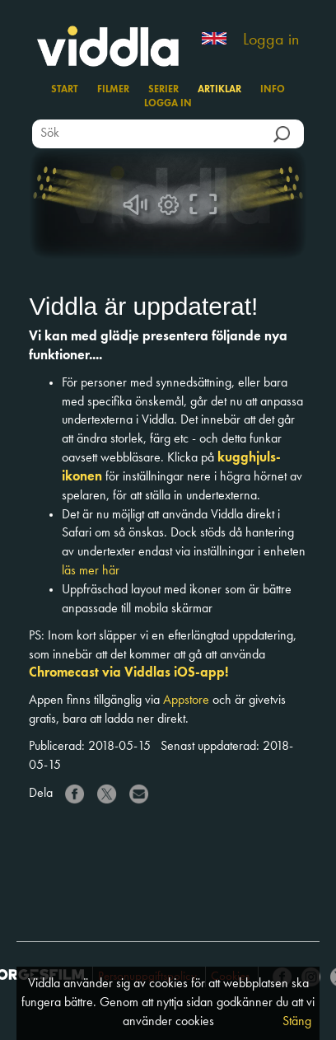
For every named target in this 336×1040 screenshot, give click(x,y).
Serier (163, 90)
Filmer (113, 90)
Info (272, 90)
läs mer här (90, 571)
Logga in (271, 40)
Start (64, 90)
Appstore (186, 700)
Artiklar (219, 90)
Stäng (296, 1021)
